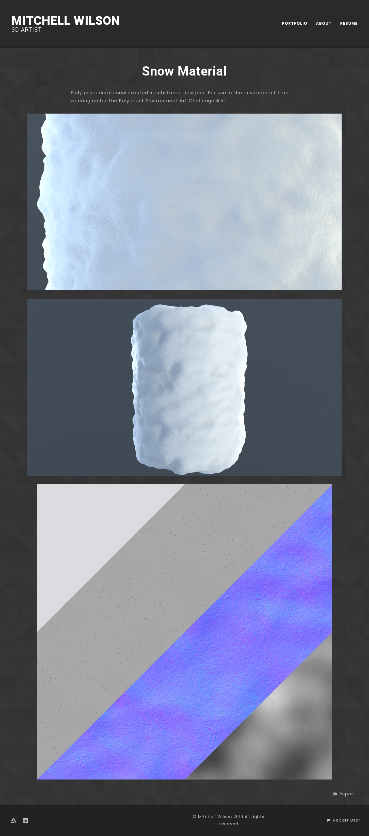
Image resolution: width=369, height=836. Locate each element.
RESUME (348, 23)
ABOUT (324, 23)
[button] (343, 794)
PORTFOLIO (294, 23)
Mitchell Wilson (66, 21)
